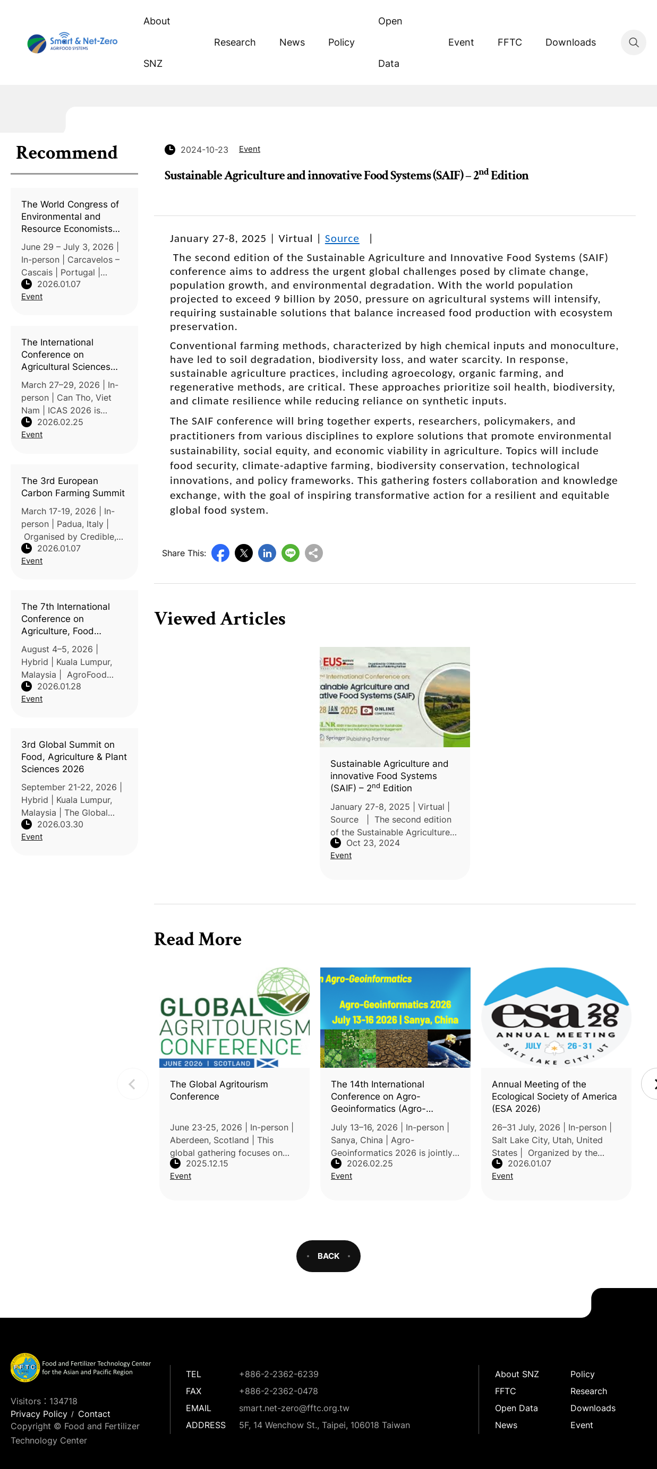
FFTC (510, 42)
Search (633, 42)
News (292, 42)
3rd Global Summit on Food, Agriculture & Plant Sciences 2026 (74, 756)
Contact (94, 1413)
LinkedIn (267, 553)
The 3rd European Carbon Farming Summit (73, 487)
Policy (341, 42)
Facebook (220, 553)
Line (290, 553)
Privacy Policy (39, 1413)
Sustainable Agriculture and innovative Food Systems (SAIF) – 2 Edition (389, 775)
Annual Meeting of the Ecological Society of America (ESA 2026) (554, 1096)
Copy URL (314, 553)
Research (235, 42)
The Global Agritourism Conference (219, 1090)
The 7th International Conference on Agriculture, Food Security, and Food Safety (65, 619)
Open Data (390, 42)
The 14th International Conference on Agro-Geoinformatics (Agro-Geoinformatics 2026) (378, 1097)
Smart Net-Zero (71, 42)
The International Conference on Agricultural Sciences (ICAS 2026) (65, 355)
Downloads (570, 42)
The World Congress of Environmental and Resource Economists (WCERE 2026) (70, 217)
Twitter (244, 553)
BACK (328, 1256)
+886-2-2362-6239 (279, 1374)
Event (461, 42)
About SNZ (156, 42)
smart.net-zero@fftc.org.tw (294, 1408)
